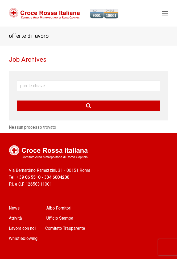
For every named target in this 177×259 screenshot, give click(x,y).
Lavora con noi (22, 228)
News (15, 208)
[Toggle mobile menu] (165, 13)
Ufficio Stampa (59, 218)
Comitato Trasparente (65, 228)
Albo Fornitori (58, 208)
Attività (16, 218)
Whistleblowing (23, 238)
